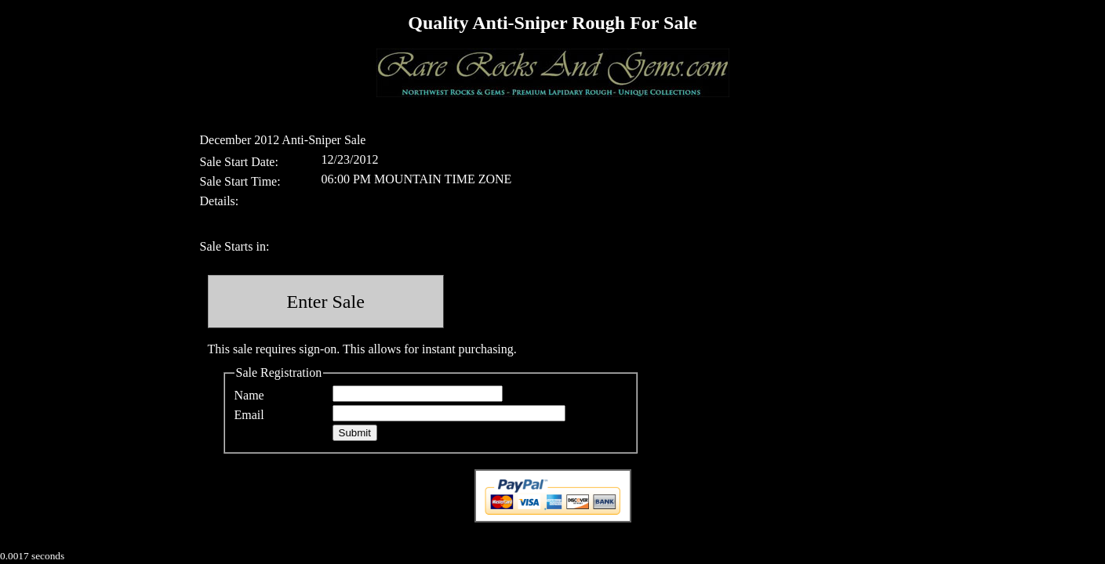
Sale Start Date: (239, 161)
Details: (219, 201)
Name (249, 395)
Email (249, 414)
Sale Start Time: (240, 181)
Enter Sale (326, 301)
